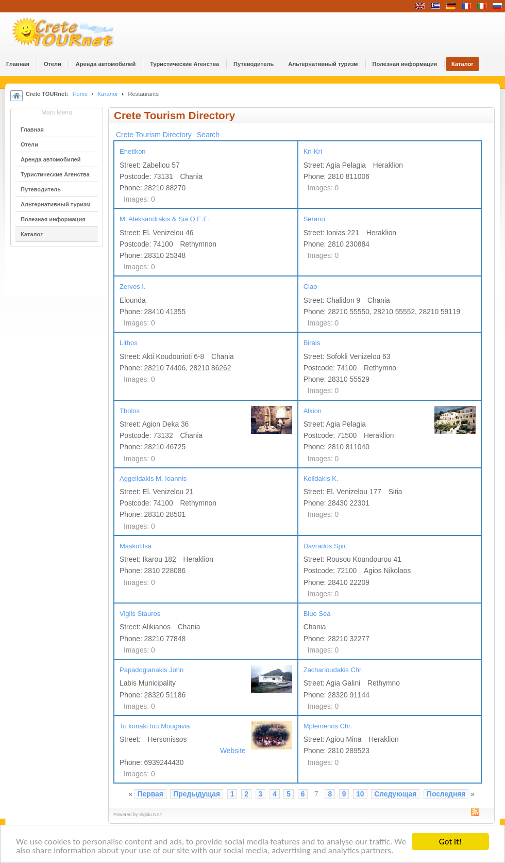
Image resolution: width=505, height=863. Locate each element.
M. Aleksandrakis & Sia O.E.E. (165, 219)
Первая (150, 794)
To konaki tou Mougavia (155, 726)
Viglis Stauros (140, 613)
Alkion (313, 411)
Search (208, 135)
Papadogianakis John (151, 670)
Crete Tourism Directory (154, 135)
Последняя (446, 794)
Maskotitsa (136, 546)
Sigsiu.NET (150, 814)
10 (360, 794)
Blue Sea (317, 613)
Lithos (129, 343)
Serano (314, 219)
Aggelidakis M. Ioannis (153, 478)
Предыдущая (196, 794)
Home (80, 94)
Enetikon (133, 151)
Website (233, 751)
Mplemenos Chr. (328, 726)
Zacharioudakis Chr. (333, 670)
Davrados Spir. (325, 546)
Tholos (130, 411)
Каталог (107, 94)
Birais (312, 343)
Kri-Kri (313, 151)
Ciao (310, 286)
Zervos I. (133, 286)
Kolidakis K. (321, 478)
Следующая (395, 794)
